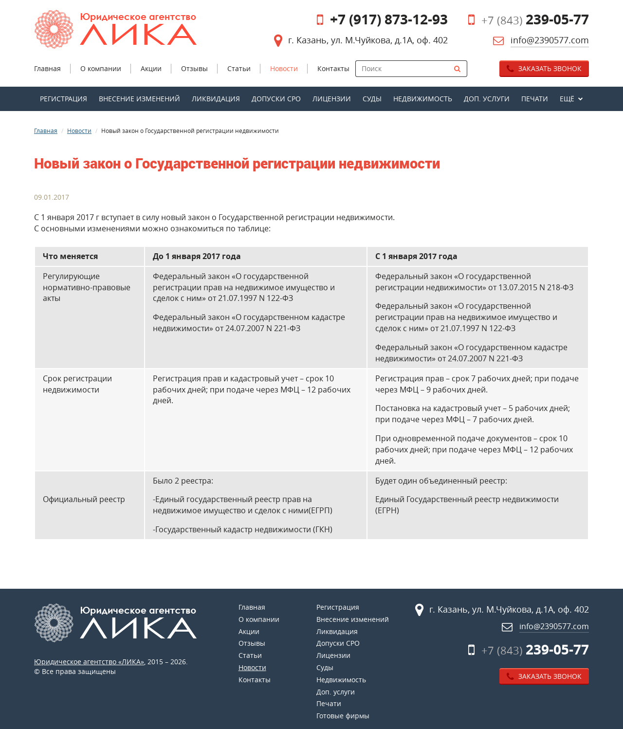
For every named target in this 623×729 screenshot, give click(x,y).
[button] (571, 99)
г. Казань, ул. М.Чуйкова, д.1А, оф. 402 (368, 40)
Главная (45, 130)
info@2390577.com (550, 40)
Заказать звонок (544, 68)
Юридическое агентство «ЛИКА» (89, 661)
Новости (79, 130)
